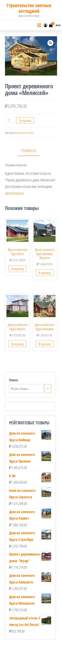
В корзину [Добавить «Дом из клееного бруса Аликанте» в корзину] (44, 343)
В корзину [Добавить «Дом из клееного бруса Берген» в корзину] (17, 343)
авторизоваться (14, 192)
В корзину (25, 120)
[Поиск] (48, 388)
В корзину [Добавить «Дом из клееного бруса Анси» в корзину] (17, 268)
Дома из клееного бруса (24, 132)
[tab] (31, 151)
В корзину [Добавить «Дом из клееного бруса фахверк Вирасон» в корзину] (44, 272)
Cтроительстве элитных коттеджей (29, 8)
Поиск (13, 379)
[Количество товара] (10, 120)
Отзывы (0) (28, 150)
